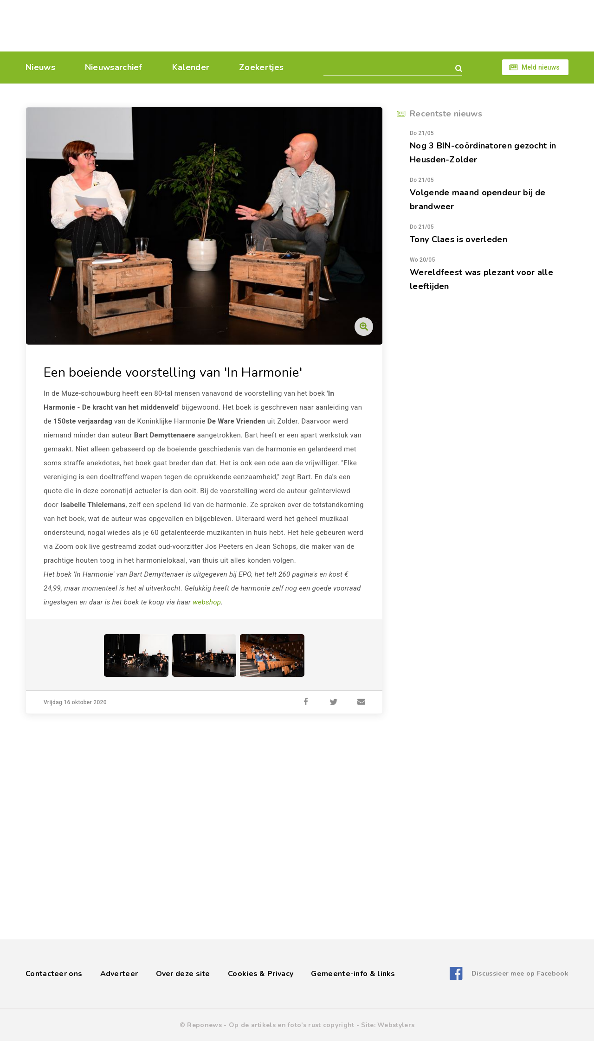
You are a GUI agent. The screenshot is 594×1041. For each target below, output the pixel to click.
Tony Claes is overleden (458, 239)
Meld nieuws (541, 67)
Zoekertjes (261, 67)
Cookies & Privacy (260, 974)
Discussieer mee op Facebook (519, 973)
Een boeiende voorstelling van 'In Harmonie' (173, 372)
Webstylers (395, 1025)
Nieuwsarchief (113, 67)
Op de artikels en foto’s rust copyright (292, 1025)
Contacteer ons (54, 974)
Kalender (190, 67)
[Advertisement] (360, 25)
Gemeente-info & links (353, 974)
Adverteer (119, 974)
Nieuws (40, 67)
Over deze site (183, 974)
